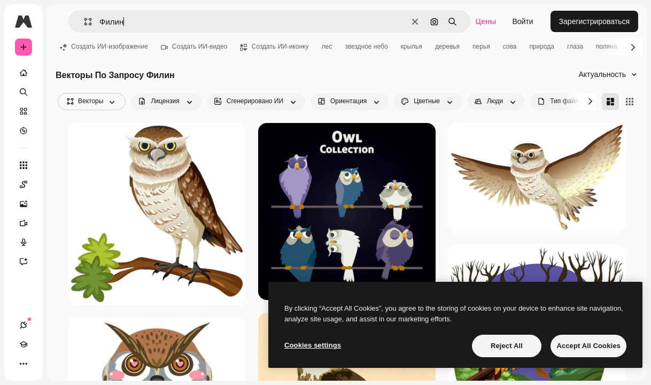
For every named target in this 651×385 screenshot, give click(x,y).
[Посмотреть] (23, 130)
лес (326, 46)
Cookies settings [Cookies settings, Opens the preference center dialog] (312, 345)
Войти (522, 21)
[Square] (629, 101)
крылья (411, 46)
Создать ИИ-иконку (274, 46)
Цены (486, 21)
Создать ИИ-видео (194, 46)
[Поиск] (23, 92)
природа (541, 46)
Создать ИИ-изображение (104, 46)
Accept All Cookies (588, 346)
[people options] (496, 101)
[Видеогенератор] (29, 223)
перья (481, 46)
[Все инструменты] (23, 165)
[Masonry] (610, 101)
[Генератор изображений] (29, 203)
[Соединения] (23, 325)
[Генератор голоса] (29, 242)
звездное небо (366, 46)
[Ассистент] (29, 261)
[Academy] (23, 344)
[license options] (166, 101)
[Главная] (23, 72)
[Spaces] (29, 184)
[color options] (428, 101)
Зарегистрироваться (594, 21)
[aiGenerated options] (256, 101)
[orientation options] (350, 101)
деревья (447, 46)
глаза (575, 46)
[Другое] (23, 363)
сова (510, 46)
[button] (83, 22)
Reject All (507, 346)
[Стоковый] (23, 111)
